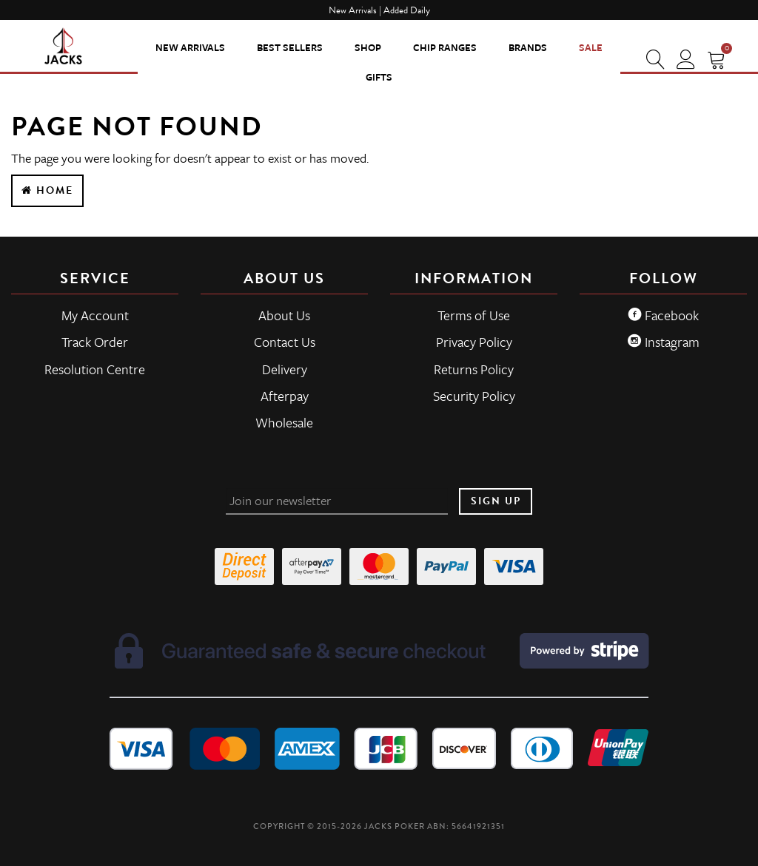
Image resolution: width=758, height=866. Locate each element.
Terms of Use (473, 315)
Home (47, 190)
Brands (528, 47)
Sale (591, 47)
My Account (95, 315)
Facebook (663, 315)
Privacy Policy (474, 341)
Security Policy (474, 395)
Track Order (94, 341)
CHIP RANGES (445, 47)
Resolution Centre (94, 369)
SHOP (368, 47)
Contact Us (284, 341)
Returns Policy (474, 369)
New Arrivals (190, 47)
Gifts (379, 77)
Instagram (664, 341)
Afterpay (285, 395)
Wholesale (284, 422)
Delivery (284, 369)
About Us (284, 315)
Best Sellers (290, 47)
